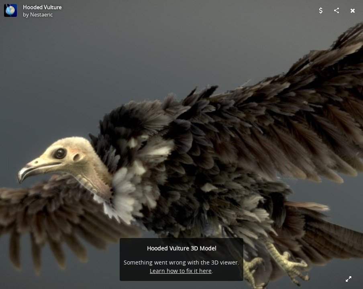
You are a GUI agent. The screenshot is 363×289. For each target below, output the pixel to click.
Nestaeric (41, 14)
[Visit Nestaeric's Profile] (10, 10)
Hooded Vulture (42, 7)
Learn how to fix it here (181, 271)
